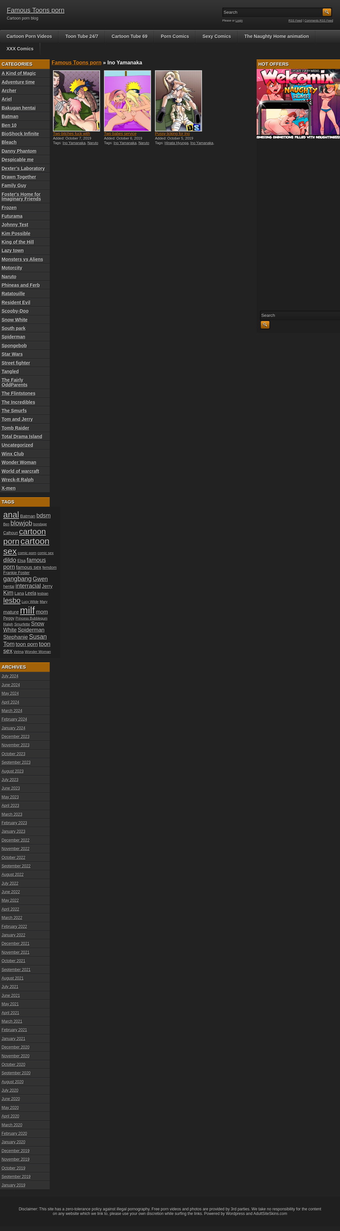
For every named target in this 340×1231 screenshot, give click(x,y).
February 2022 (14, 926)
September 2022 (16, 866)
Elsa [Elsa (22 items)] (21, 560)
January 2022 (14, 935)
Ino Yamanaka (74, 143)
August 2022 (13, 874)
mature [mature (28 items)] (11, 612)
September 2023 (16, 762)
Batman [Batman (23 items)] (27, 516)
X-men (9, 488)
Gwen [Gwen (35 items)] (40, 579)
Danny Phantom (19, 151)
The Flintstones (18, 393)
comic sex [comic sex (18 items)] (46, 553)
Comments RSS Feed (318, 20)
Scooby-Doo (15, 311)
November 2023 (15, 745)
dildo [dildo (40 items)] (9, 559)
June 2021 (11, 995)
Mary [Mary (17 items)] (44, 602)
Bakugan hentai (19, 108)
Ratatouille (13, 293)
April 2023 (10, 805)
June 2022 (11, 892)
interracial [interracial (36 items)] (28, 586)
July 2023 (10, 780)
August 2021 (13, 978)
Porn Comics (175, 36)
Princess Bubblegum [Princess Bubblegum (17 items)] (32, 618)
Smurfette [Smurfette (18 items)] (22, 624)
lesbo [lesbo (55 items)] (12, 600)
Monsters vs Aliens (22, 259)
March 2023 (12, 814)
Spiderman (13, 336)
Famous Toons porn (35, 10)
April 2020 (10, 1116)
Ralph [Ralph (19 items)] (8, 624)
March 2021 (12, 1021)
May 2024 (10, 693)
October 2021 (14, 961)
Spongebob (14, 345)
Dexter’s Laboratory (23, 168)
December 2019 (15, 1151)
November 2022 (15, 848)
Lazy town (13, 250)
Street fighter (16, 363)
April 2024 (10, 702)
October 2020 (14, 1064)
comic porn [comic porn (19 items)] (27, 553)
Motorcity (12, 267)
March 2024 (12, 711)
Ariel (7, 99)
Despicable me (18, 159)
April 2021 (10, 1013)
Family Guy (14, 185)
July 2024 (10, 676)
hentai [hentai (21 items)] (8, 586)
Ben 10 (9, 125)
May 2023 (10, 797)
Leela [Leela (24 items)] (30, 593)
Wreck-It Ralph (18, 479)
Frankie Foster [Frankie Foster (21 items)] (16, 573)
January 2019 (14, 1185)
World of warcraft (20, 471)
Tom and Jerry (17, 419)
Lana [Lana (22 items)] (19, 593)
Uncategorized (17, 445)
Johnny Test (15, 224)
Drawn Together (19, 177)
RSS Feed (295, 20)
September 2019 (16, 1176)
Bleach (9, 142)
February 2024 (14, 719)
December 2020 (15, 1047)
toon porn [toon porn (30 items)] (27, 644)
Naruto (9, 276)
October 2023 (14, 754)
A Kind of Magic (19, 73)
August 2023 (13, 771)
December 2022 (15, 840)
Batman (10, 116)
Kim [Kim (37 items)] (8, 593)
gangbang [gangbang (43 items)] (17, 578)
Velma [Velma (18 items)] (19, 652)
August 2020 (13, 1082)
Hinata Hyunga (177, 143)
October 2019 (14, 1168)
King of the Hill (18, 242)
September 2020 (16, 1073)
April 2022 (10, 909)
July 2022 (10, 883)
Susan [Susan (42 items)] (38, 636)
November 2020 (15, 1056)
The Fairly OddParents (14, 382)
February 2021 (14, 1030)
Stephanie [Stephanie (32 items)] (15, 637)
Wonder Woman (19, 462)
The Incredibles (18, 402)
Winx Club (13, 453)
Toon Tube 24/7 (81, 36)
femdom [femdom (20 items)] (49, 567)
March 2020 (12, 1125)
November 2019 (15, 1159)
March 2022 (12, 917)
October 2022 (14, 857)
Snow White (14, 319)
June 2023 (11, 788)
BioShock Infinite (20, 133)
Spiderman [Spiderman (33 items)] (31, 630)
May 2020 (10, 1107)
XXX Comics (20, 48)
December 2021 (15, 943)
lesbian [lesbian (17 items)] (42, 593)
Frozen (9, 207)
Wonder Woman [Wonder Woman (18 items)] (38, 652)
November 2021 (15, 952)
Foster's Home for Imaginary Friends (21, 196)
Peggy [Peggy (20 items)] (8, 618)
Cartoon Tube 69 (129, 36)
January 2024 (14, 728)
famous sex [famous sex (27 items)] (28, 567)
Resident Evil (16, 302)
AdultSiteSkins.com (270, 1213)
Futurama (12, 216)
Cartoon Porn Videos (29, 36)
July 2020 (10, 1090)
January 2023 (14, 831)
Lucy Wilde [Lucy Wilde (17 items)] (30, 602)
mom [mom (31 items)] (42, 612)
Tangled (10, 371)
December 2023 (15, 736)
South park (14, 328)
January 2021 (14, 1038)
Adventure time (18, 82)
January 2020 (14, 1142)
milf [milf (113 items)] (27, 610)
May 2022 (10, 900)
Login (239, 20)
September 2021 (16, 969)
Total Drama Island (22, 436)
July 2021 (10, 986)
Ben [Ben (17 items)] (6, 524)
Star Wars (12, 354)
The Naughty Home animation (277, 36)
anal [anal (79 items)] (11, 514)
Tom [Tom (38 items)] (9, 644)
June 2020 (11, 1099)
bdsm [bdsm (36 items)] (43, 515)
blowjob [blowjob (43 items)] (21, 523)
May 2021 (10, 1004)
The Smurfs (14, 410)
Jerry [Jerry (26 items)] (47, 586)
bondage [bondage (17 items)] (40, 524)
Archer (9, 90)
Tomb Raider (15, 428)
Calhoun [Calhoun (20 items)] (10, 533)
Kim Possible (16, 233)
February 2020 (14, 1133)
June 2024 (11, 685)
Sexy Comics (216, 36)
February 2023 (14, 823)
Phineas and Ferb (21, 285)
